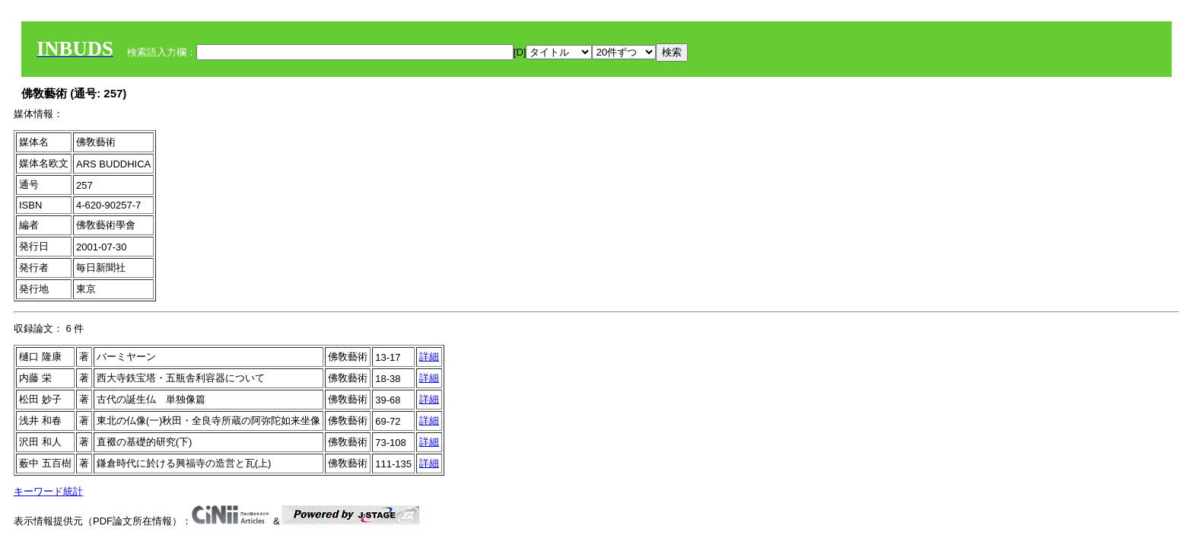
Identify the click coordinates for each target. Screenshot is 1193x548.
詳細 (429, 356)
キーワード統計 (48, 491)
